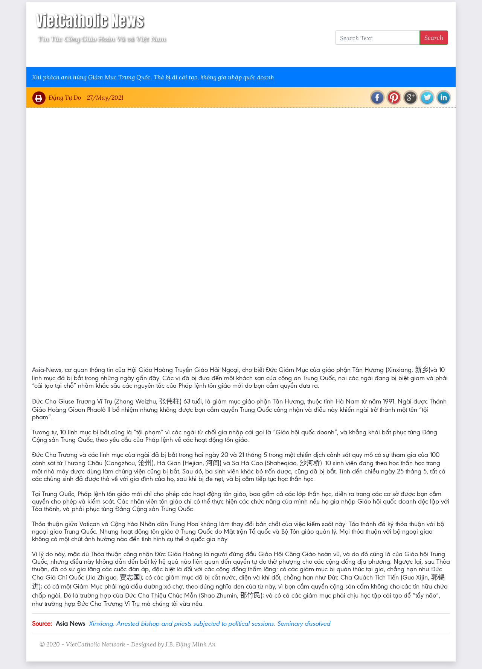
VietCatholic (231, 57)
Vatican (61, 57)
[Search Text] (377, 37)
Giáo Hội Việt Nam (108, 57)
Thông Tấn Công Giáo (173, 57)
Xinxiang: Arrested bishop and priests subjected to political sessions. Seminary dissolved (209, 623)
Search (433, 37)
